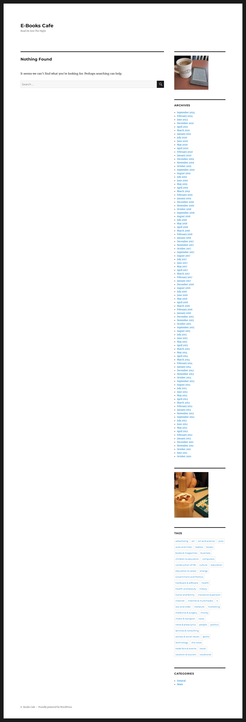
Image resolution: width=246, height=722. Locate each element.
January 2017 (184, 280)
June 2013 (182, 392)
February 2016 (185, 309)
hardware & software (186, 582)
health (205, 582)
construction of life (185, 565)
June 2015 (182, 338)
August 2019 (183, 173)
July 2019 (182, 177)
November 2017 (185, 245)
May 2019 (182, 184)
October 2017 (184, 248)
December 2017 (185, 241)
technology (181, 642)
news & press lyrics (185, 624)
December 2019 (185, 159)
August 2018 (183, 216)
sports (206, 636)
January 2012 (184, 438)
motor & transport (185, 618)
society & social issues (187, 636)
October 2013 (184, 377)
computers (208, 559)
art (193, 541)
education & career (185, 570)
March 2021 (183, 130)
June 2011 (182, 452)
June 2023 (182, 119)
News (180, 684)
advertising (181, 541)
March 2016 (183, 306)
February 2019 (185, 194)
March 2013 (183, 402)
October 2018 (184, 209)
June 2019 (182, 180)
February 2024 (185, 116)
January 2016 (184, 313)
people (203, 624)
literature (199, 606)
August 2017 (183, 255)
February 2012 (184, 435)
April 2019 (182, 187)
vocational (205, 654)
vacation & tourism (185, 654)
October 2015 (184, 323)
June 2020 (182, 141)
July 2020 (182, 137)
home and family (185, 594)
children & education (187, 559)
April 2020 (182, 148)
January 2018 (184, 237)
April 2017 (182, 270)
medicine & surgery (186, 612)
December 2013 (185, 370)
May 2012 (182, 427)
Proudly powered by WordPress (55, 707)
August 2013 (183, 384)
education (216, 565)
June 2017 (182, 263)
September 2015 (185, 327)
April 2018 (182, 227)
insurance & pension (209, 594)
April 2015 (182, 345)
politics (214, 624)
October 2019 (184, 166)
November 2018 (185, 205)
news (201, 618)
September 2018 (185, 212)
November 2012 (185, 413)
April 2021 (182, 126)
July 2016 (182, 291)
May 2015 (182, 341)
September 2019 (186, 169)
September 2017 (185, 252)
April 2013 (182, 399)
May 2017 (182, 266)
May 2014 (182, 352)
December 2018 (185, 202)
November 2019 (185, 162)
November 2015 (185, 320)
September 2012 (185, 417)
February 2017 (184, 277)
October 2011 (184, 449)
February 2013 (184, 406)
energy (204, 570)
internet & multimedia (200, 600)
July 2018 (182, 220)
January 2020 (184, 155)
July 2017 (182, 259)
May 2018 (182, 223)
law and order (183, 606)
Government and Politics (189, 576)
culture (203, 565)
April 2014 (182, 356)
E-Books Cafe (36, 25)
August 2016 (183, 288)
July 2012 (182, 420)
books (209, 547)
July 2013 (182, 388)
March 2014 (183, 359)
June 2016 (182, 295)
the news (197, 642)
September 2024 (186, 112)
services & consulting (187, 630)
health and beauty (185, 588)
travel (203, 648)
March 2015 (183, 349)
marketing (214, 606)
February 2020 (185, 151)
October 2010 (184, 456)
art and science (206, 541)
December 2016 (185, 284)
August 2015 (183, 331)
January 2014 (184, 366)
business (205, 553)
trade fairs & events (185, 648)
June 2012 (182, 424)
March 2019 (183, 191)
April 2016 (182, 302)
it (217, 600)
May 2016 (182, 298)
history (203, 588)
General (181, 680)
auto (220, 541)
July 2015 (182, 334)
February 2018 (184, 234)
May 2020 (182, 144)
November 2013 (185, 374)
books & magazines (186, 553)
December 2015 (185, 316)
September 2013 (185, 381)
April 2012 (182, 431)
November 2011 (185, 445)
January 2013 (184, 409)
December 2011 (185, 442)
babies (199, 547)
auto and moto (183, 547)
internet (179, 600)
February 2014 (184, 363)
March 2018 (183, 230)
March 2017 (183, 273)
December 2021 (185, 123)
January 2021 (184, 134)
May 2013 (182, 395)
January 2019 (184, 198)
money (204, 612)
